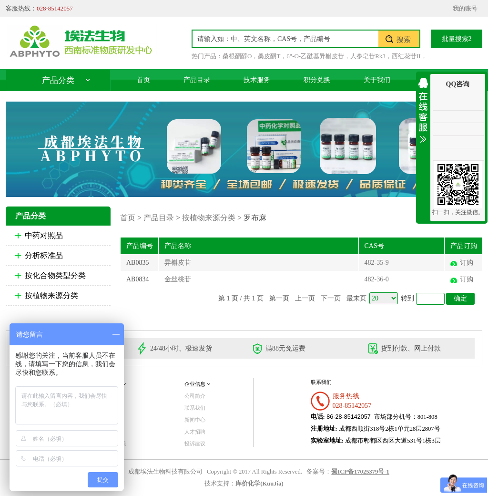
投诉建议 (194, 443)
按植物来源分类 (51, 295)
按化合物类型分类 (55, 275)
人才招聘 (194, 431)
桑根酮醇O (237, 56)
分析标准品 (44, 255)
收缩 (423, 108)
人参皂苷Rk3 (368, 56)
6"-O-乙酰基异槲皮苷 (315, 56)
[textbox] (285, 39)
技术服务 (257, 79)
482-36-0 (377, 279)
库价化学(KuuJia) (259, 483)
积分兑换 (317, 79)
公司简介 (194, 396)
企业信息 (197, 384)
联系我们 (194, 408)
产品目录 (196, 79)
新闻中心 (194, 420)
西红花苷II (406, 56)
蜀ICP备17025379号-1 (360, 471)
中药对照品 (44, 235)
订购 (466, 262)
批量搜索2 (457, 38)
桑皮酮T (269, 56)
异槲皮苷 (177, 262)
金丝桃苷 (177, 279)
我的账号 (465, 8)
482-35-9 (377, 262)
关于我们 (377, 79)
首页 (143, 79)
